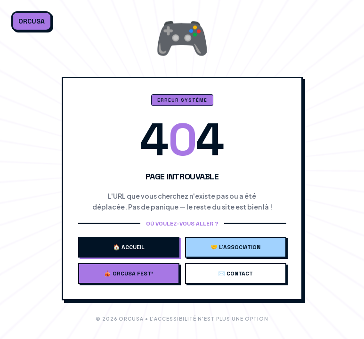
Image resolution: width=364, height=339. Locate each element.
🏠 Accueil (129, 247)
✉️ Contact (235, 273)
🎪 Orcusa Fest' (128, 273)
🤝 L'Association (235, 247)
